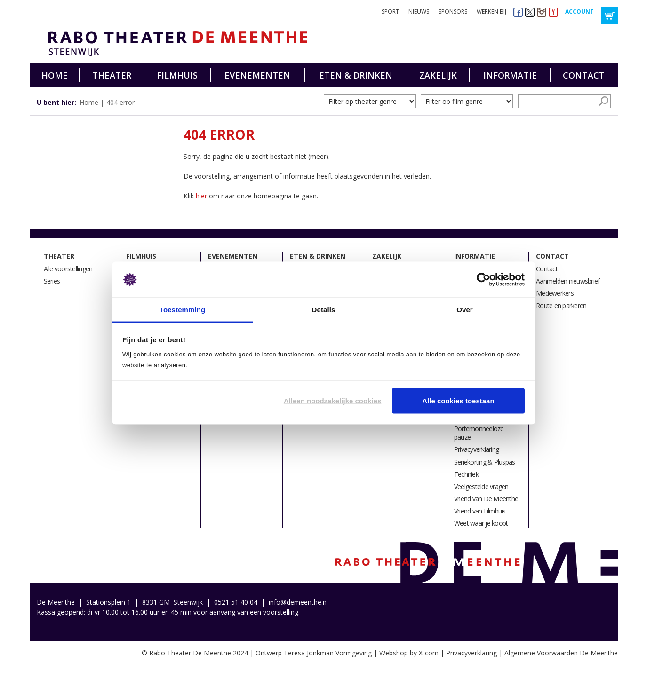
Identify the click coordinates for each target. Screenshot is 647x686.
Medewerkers (555, 293)
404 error (120, 102)
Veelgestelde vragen (481, 486)
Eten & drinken (355, 75)
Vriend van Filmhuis (480, 510)
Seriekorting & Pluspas (484, 461)
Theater (111, 75)
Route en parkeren (561, 305)
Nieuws (418, 12)
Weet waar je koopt (481, 523)
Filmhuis (177, 75)
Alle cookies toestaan (458, 400)
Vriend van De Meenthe (486, 498)
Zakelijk (438, 75)
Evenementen (257, 75)
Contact (584, 75)
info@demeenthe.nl (298, 602)
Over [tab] (464, 310)
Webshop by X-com (409, 652)
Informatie (510, 75)
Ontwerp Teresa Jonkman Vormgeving (314, 652)
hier (201, 195)
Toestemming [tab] (183, 310)
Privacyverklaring (476, 449)
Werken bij (491, 12)
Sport (390, 12)
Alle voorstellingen (68, 268)
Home (54, 75)
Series (52, 280)
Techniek (466, 474)
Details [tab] (323, 310)
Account (579, 12)
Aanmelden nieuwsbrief (567, 280)
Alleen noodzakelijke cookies (333, 400)
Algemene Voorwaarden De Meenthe (561, 652)
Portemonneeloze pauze (479, 433)
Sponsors (453, 12)
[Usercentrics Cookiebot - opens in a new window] (483, 280)
